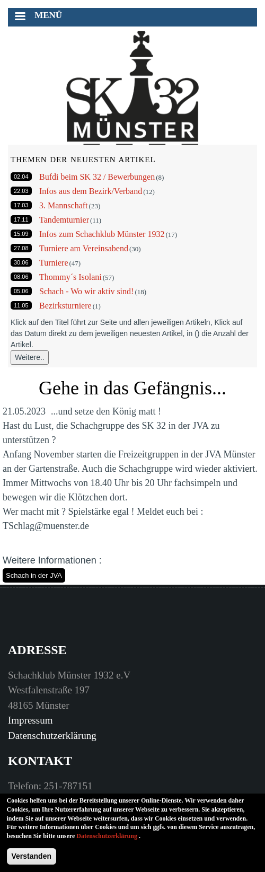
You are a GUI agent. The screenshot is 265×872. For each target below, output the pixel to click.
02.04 (21, 176)
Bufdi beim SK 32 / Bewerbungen (97, 176)
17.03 (21, 205)
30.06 (21, 262)
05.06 (21, 291)
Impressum (30, 720)
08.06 (21, 277)
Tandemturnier (64, 219)
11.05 (21, 305)
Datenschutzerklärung (52, 735)
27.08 (21, 248)
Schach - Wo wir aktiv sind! (86, 291)
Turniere (53, 262)
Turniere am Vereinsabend (83, 248)
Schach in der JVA (34, 575)
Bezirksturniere (65, 305)
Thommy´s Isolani (70, 276)
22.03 (21, 191)
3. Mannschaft (63, 205)
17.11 (21, 219)
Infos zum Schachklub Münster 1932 (101, 234)
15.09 (21, 234)
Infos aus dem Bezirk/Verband (90, 191)
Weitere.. (30, 357)
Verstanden (31, 862)
